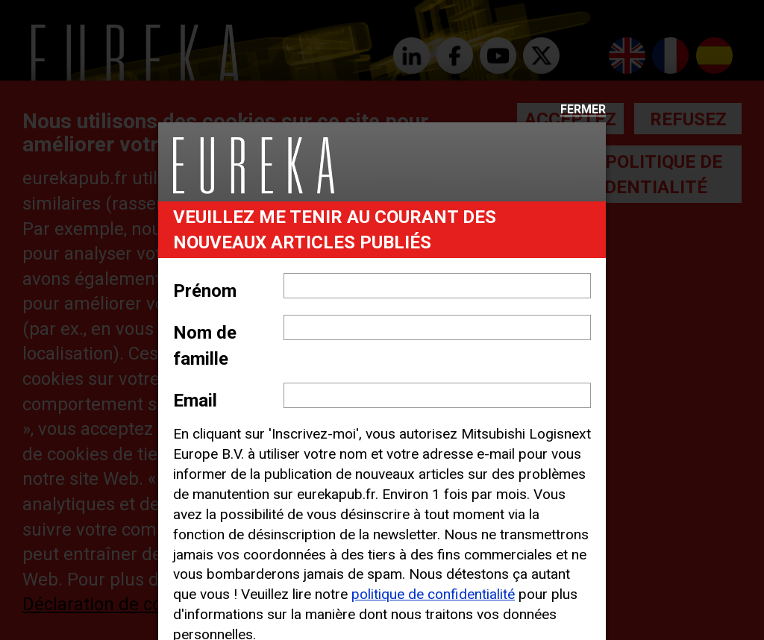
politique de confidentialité (433, 594)
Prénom (205, 290)
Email (195, 400)
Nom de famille (205, 345)
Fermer (583, 110)
